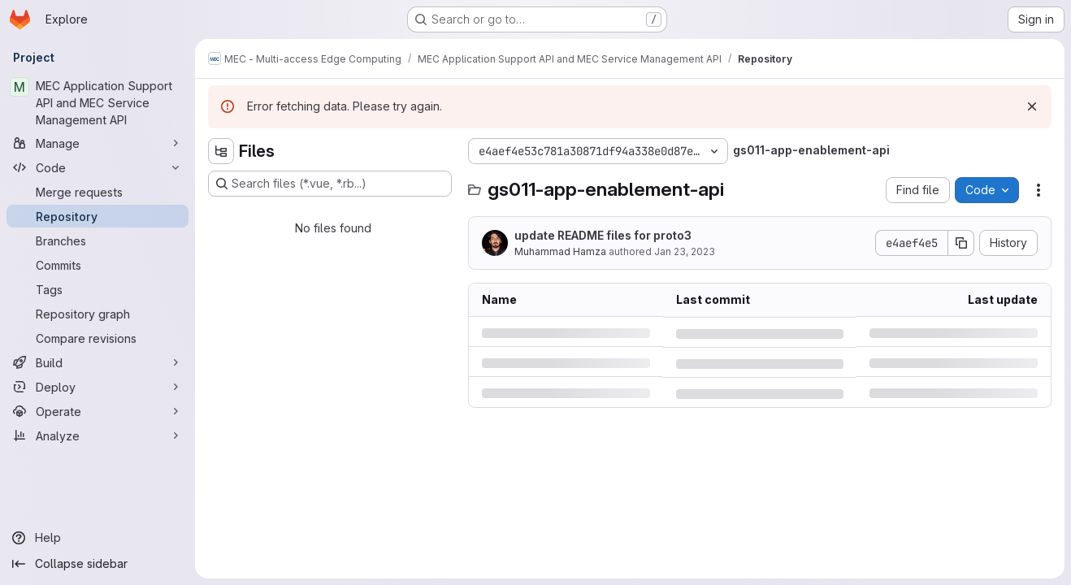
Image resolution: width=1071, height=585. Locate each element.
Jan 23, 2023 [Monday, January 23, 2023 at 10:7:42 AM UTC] (684, 251)
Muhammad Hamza (560, 251)
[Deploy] (98, 386)
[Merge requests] (98, 191)
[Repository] (98, 216)
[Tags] (98, 289)
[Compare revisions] (98, 338)
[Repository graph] (98, 313)
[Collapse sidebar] (98, 563)
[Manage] (98, 143)
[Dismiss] (1032, 106)
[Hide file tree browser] (221, 151)
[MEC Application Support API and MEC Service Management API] (98, 103)
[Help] (98, 537)
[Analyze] (98, 435)
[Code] (98, 167)
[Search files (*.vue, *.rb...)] (330, 184)
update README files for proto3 (603, 235)
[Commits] (98, 265)
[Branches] (98, 240)
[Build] (98, 362)
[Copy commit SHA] (961, 243)
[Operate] (98, 411)
